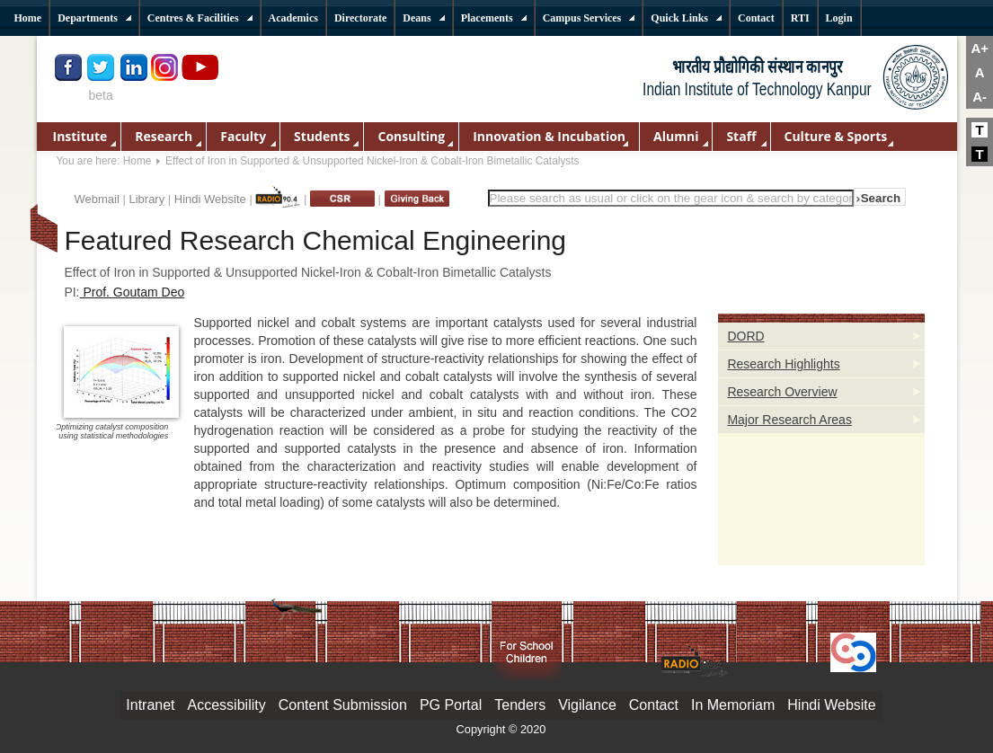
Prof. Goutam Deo (132, 292)
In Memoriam (733, 705)
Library (146, 199)
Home (137, 161)
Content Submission (343, 705)
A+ (980, 48)
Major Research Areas (789, 419)
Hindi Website (210, 199)
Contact (653, 705)
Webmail (97, 199)
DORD (745, 336)
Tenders (519, 705)
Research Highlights (783, 364)
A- (979, 96)
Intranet (150, 705)
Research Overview (782, 392)
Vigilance (587, 705)
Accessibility (227, 705)
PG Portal (451, 705)
